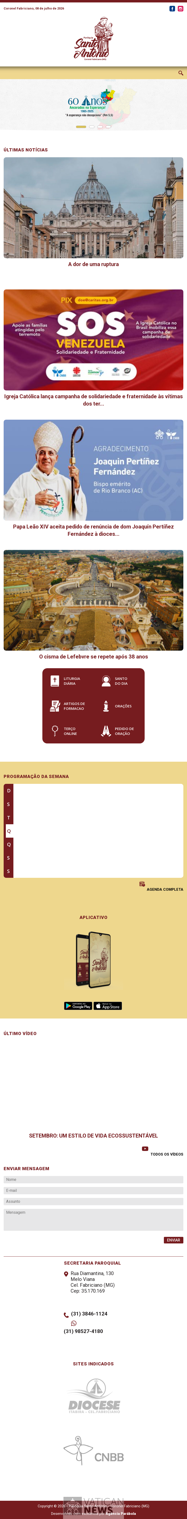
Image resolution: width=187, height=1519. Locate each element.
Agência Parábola (121, 1513)
